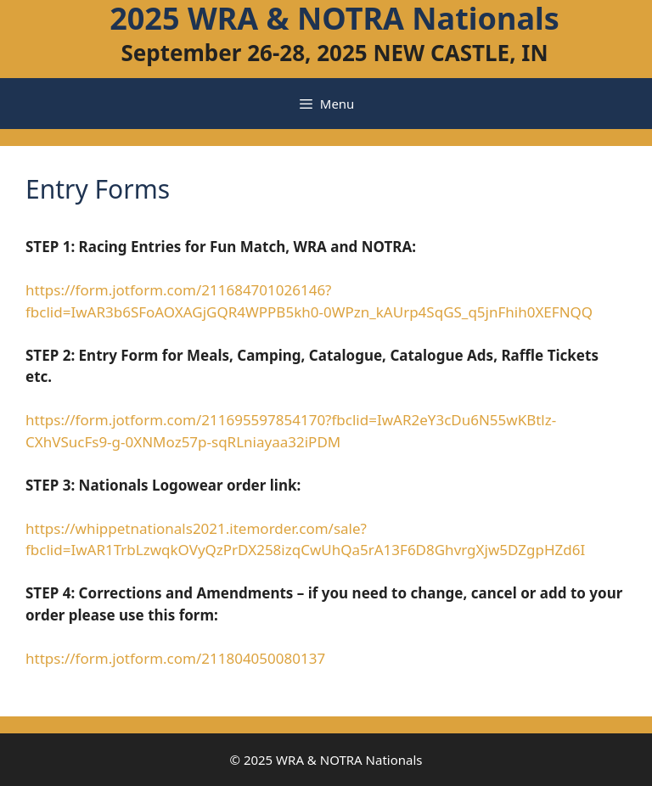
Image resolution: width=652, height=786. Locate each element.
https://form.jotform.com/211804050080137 (175, 658)
